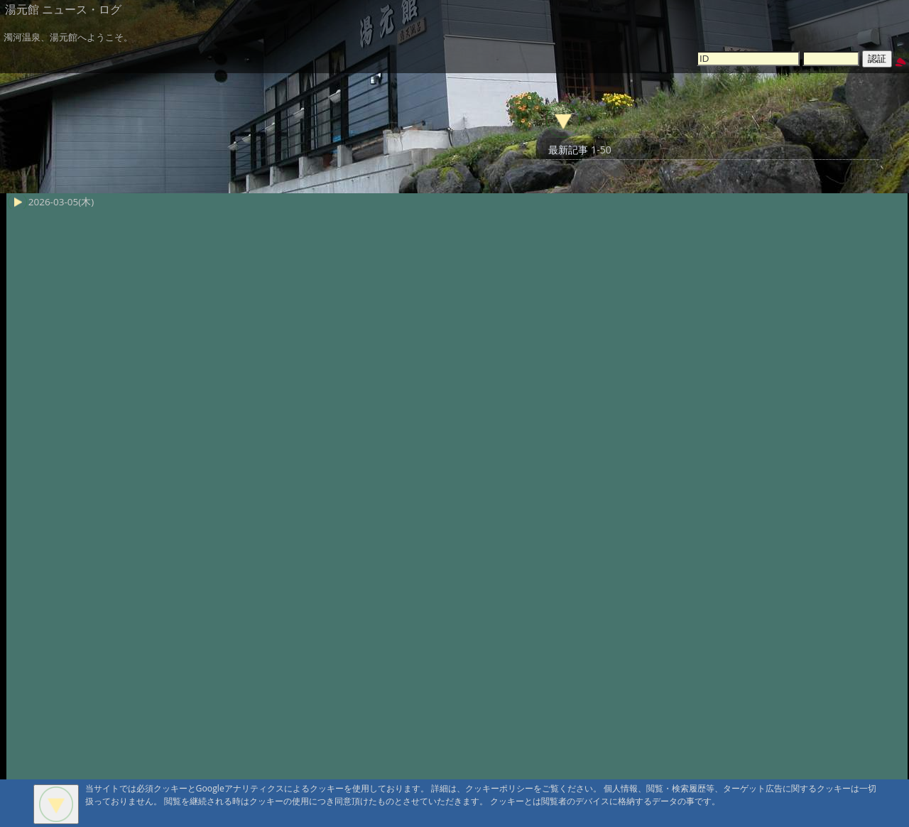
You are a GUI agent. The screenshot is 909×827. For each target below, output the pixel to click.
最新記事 (568, 149)
